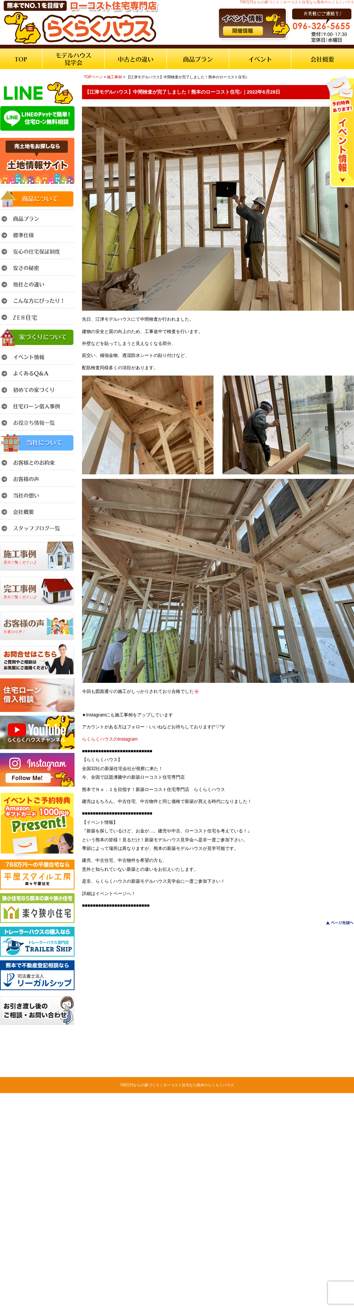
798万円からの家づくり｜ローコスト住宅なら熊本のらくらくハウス (177, 1085)
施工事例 (114, 77)
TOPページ (93, 77)
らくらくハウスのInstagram (110, 739)
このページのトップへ (335, 923)
